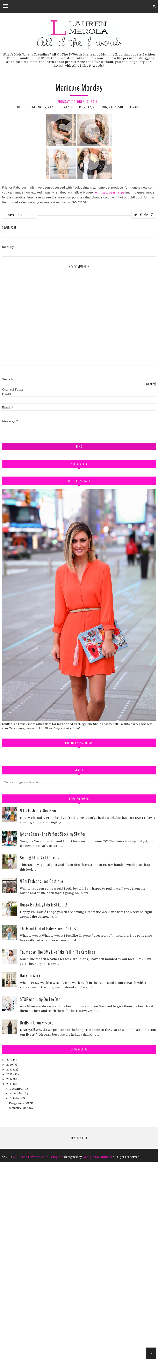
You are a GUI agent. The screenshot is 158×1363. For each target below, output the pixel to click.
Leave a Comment (19, 215)
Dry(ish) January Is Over (37, 1223)
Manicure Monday (21, 1308)
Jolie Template (52, 1357)
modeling (100, 107)
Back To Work (30, 1176)
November (17, 1294)
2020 (10, 1265)
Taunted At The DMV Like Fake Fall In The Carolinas (57, 1152)
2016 (9, 1284)
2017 (9, 1279)
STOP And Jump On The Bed (40, 1200)
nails (113, 107)
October (15, 1298)
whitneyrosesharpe (110, 192)
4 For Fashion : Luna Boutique (41, 1082)
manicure (55, 107)
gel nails (39, 107)
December (16, 1289)
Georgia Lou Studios (97, 1357)
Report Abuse (79, 1338)
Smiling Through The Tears (39, 1058)
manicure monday (77, 107)
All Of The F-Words (26, 1357)
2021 (9, 1260)
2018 (10, 1275)
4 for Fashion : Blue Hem (38, 1011)
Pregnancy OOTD (21, 1303)
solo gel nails (129, 107)
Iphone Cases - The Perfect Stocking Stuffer (52, 1034)
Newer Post (9, 227)
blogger (24, 107)
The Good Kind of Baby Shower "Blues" (48, 1129)
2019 (9, 1270)
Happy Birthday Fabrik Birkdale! (43, 1105)
